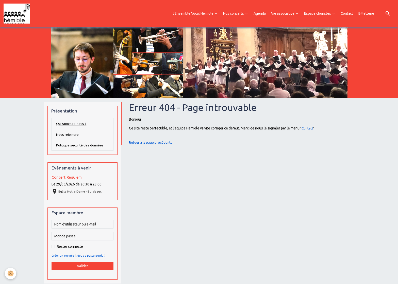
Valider (82, 266)
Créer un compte (63, 256)
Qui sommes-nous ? (71, 124)
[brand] (18, 14)
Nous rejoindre (67, 135)
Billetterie (366, 13)
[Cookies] (10, 273)
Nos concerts (234, 13)
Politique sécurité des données (80, 146)
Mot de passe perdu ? (91, 256)
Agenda (260, 13)
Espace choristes (318, 13)
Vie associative (283, 13)
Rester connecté (70, 247)
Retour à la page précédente (151, 143)
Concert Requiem (67, 178)
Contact (347, 13)
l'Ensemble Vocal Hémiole (193, 13)
